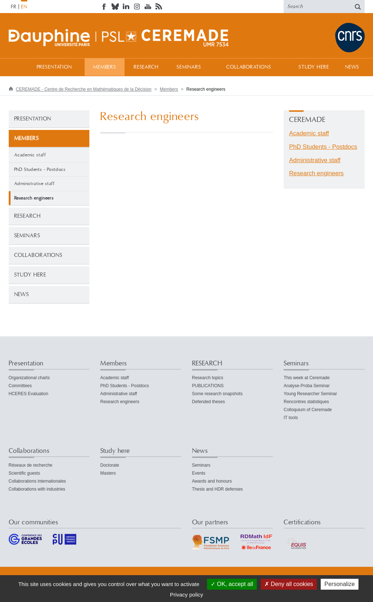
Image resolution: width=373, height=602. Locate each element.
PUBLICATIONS (208, 385)
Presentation (54, 67)
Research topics (207, 377)
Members (104, 67)
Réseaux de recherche (31, 465)
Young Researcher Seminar (310, 393)
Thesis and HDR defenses (217, 489)
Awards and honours (212, 481)
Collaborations (248, 67)
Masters (108, 473)
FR (14, 7)
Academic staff (30, 155)
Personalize (339, 584)
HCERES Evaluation (28, 393)
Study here (314, 67)
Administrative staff (34, 184)
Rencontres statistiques (306, 401)
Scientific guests (24, 473)
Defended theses (208, 401)
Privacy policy (186, 594)
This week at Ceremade (307, 377)
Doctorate (109, 465)
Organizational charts (29, 377)
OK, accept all (232, 584)
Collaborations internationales (37, 481)
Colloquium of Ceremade (308, 409)
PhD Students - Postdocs (40, 169)
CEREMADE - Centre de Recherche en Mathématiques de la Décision (84, 89)
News (352, 67)
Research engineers (316, 173)
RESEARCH (146, 67)
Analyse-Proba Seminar (307, 385)
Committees (20, 385)
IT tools (291, 417)
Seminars (189, 67)
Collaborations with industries (37, 489)
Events (199, 473)
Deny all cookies (288, 584)
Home (16, 67)
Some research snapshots (217, 393)
